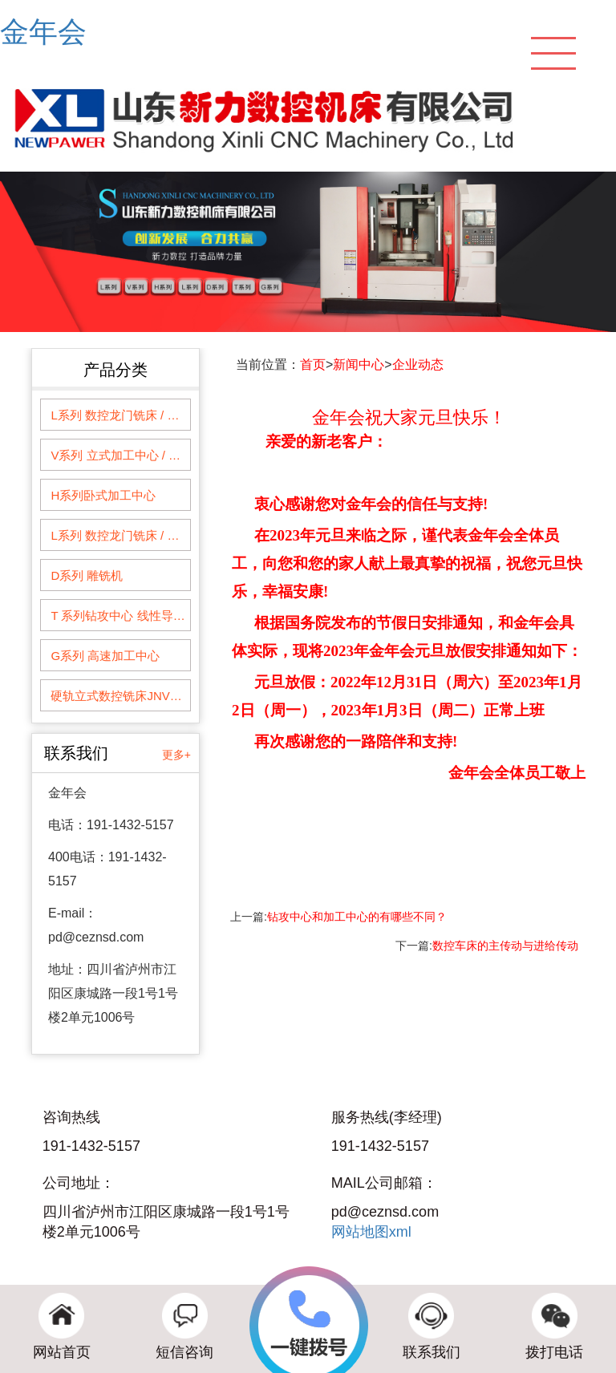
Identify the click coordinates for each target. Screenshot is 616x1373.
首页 (313, 364)
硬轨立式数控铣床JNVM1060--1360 (120, 696)
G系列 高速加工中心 (105, 655)
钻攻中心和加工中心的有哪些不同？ (357, 916)
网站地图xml (371, 1232)
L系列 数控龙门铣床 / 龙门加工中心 (120, 415)
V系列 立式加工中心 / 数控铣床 (120, 455)
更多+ (176, 754)
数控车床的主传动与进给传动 (505, 945)
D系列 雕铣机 (87, 575)
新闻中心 (358, 364)
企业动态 (418, 364)
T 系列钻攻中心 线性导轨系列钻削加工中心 (120, 615)
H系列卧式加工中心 (103, 495)
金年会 (43, 31)
